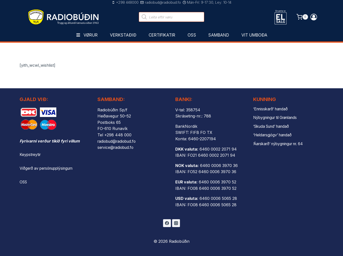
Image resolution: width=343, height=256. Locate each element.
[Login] (313, 17)
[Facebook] (167, 223)
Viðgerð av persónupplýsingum (48, 168)
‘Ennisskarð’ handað (271, 108)
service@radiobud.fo (116, 147)
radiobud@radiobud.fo (118, 141)
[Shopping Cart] (302, 17)
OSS (24, 181)
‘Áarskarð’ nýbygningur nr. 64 (281, 143)
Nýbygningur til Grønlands (277, 117)
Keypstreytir (31, 154)
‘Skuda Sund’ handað (273, 126)
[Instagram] (176, 223)
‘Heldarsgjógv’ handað (273, 134)
